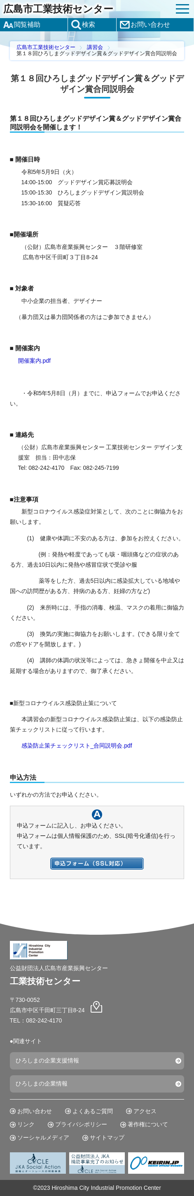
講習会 (95, 47)
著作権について (148, 1124)
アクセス (145, 1111)
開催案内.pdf (34, 360)
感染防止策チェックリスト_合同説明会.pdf (76, 745)
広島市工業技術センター (58, 9)
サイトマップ (107, 1137)
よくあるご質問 (92, 1111)
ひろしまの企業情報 (42, 1083)
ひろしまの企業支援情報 (47, 1060)
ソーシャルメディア (43, 1137)
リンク (26, 1124)
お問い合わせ (34, 1111)
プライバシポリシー (81, 1124)
